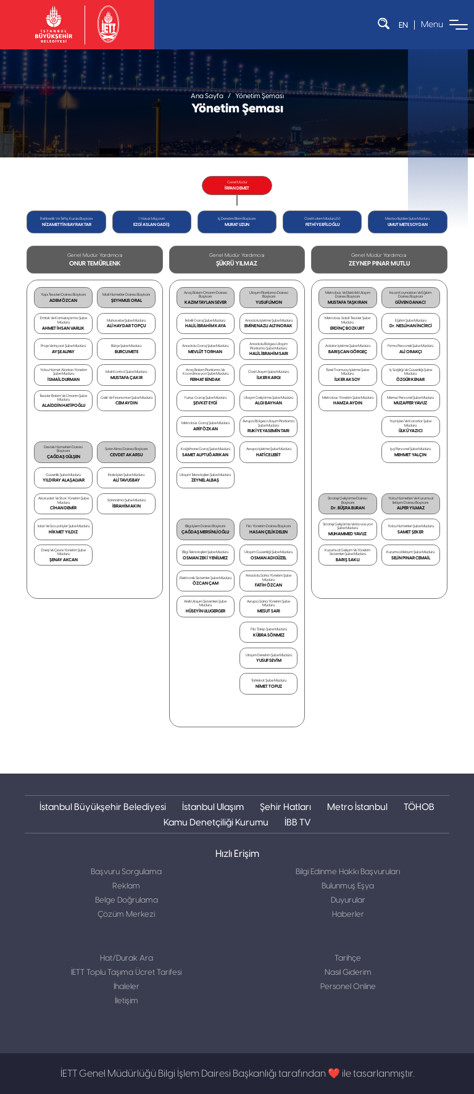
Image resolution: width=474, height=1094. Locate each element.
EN (403, 25)
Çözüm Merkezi (126, 915)
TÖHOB (419, 806)
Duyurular (348, 900)
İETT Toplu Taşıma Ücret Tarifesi (126, 973)
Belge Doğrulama (126, 900)
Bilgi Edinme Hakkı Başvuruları (348, 872)
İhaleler (126, 987)
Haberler (348, 915)
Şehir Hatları (285, 806)
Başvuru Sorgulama (126, 872)
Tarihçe (348, 958)
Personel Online (348, 987)
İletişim (126, 1001)
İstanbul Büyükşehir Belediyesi (103, 806)
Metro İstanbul (357, 806)
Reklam (126, 886)
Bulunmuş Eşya (348, 886)
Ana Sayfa (207, 96)
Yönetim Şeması (259, 96)
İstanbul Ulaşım (213, 806)
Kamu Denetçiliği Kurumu (216, 822)
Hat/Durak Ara (126, 958)
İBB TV (297, 822)
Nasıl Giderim (348, 973)
